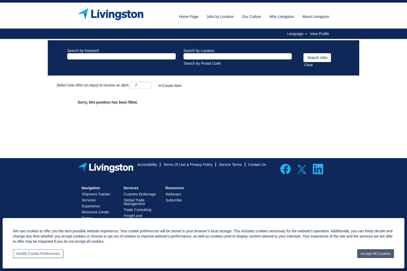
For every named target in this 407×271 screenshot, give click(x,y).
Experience (91, 206)
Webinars (173, 194)
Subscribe (174, 200)
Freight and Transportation (135, 217)
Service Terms (230, 164)
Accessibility (147, 164)
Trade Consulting (137, 210)
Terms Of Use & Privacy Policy (188, 164)
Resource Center (95, 212)
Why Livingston (281, 17)
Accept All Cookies (376, 254)
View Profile (319, 34)
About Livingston (315, 17)
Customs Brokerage (140, 194)
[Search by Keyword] (121, 56)
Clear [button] (308, 65)
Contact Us (257, 164)
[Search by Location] (238, 56)
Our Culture (251, 17)
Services (89, 200)
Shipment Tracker (96, 194)
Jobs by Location (220, 17)
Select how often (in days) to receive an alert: (93, 85)
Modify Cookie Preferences (38, 254)
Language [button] (297, 34)
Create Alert (169, 86)
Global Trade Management (134, 202)
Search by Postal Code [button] (202, 63)
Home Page (188, 17)
